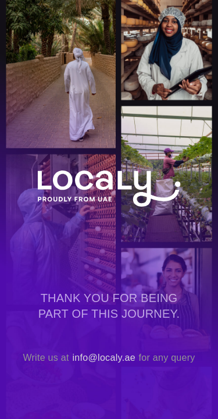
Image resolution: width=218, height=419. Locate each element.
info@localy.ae (103, 358)
